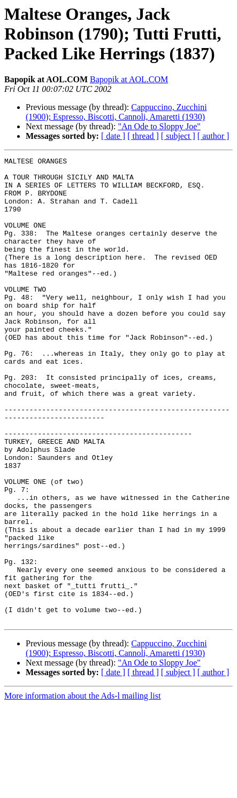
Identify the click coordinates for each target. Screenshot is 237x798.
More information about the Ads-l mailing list (82, 788)
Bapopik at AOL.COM (129, 79)
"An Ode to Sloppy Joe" (159, 126)
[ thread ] (143, 135)
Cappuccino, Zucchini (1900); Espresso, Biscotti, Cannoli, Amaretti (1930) (116, 112)
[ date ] (113, 135)
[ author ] (213, 135)
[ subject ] (178, 135)
